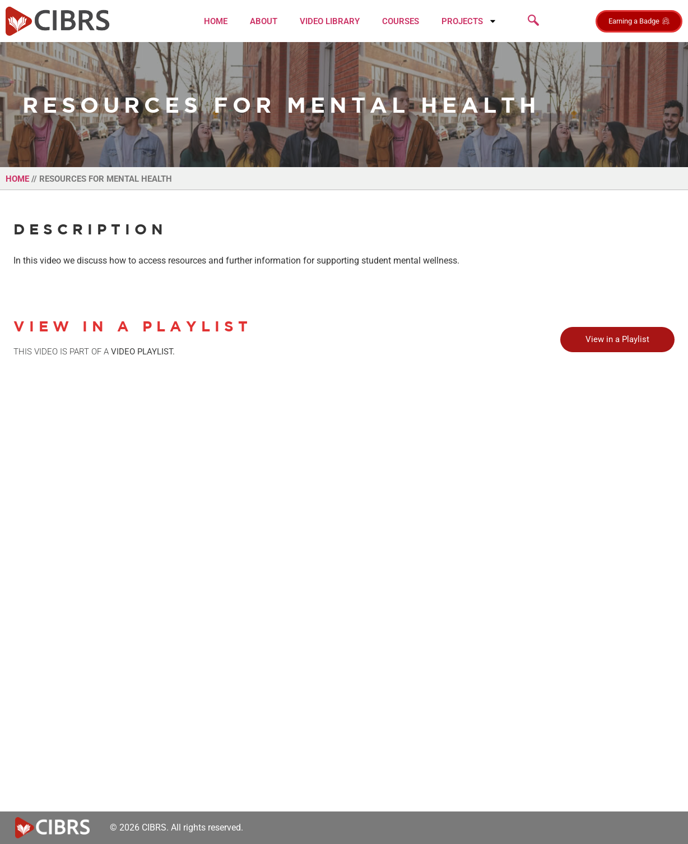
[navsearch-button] (533, 21)
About (263, 21)
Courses (400, 21)
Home (215, 21)
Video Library (330, 21)
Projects (469, 21)
